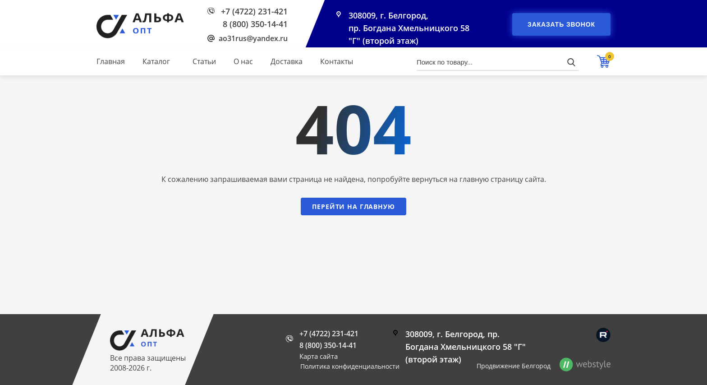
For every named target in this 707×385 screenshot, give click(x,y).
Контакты (336, 61)
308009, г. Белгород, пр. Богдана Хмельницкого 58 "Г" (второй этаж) (409, 28)
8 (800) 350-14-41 (255, 24)
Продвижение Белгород (514, 366)
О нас (243, 61)
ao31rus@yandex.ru (253, 38)
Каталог (156, 61)
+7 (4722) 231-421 (254, 11)
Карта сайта (318, 356)
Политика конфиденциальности (349, 366)
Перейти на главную (353, 206)
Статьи (204, 61)
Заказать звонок (561, 24)
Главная (110, 61)
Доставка (287, 61)
